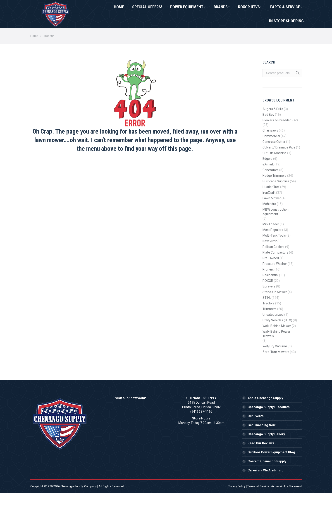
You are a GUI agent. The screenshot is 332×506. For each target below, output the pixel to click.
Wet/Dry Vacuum (275, 359)
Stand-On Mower (275, 305)
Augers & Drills (273, 122)
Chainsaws (270, 143)
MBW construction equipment (276, 225)
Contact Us (83, 6)
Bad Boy (268, 127)
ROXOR (268, 294)
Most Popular (272, 243)
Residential (270, 288)
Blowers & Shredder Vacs (281, 133)
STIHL (267, 311)
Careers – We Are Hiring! (266, 483)
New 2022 (270, 254)
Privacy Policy (236, 499)
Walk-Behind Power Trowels (276, 347)
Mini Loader (271, 237)
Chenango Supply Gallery (266, 447)
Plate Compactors (275, 265)
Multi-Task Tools (274, 248)
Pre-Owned (271, 271)
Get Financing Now (261, 438)
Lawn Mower (272, 211)
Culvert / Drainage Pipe (279, 160)
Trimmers (270, 322)
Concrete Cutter (274, 155)
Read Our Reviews (261, 456)
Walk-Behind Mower (277, 339)
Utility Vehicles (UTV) (277, 333)
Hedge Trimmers (275, 189)
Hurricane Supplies (276, 194)
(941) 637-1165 (47, 6)
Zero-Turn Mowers (276, 365)
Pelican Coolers (273, 260)
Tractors (269, 316)
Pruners (268, 282)
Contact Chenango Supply (267, 474)
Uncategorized (273, 327)
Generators (271, 183)
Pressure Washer (275, 277)
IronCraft (269, 205)
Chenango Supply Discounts (269, 420)
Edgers (267, 172)
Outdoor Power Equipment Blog (271, 465)
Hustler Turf (271, 200)
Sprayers (269, 299)
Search (297, 86)
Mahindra (269, 217)
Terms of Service (258, 499)
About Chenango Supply (265, 411)
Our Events (256, 429)
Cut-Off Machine (275, 166)
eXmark (268, 177)
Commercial (271, 149)
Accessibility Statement (286, 499)
